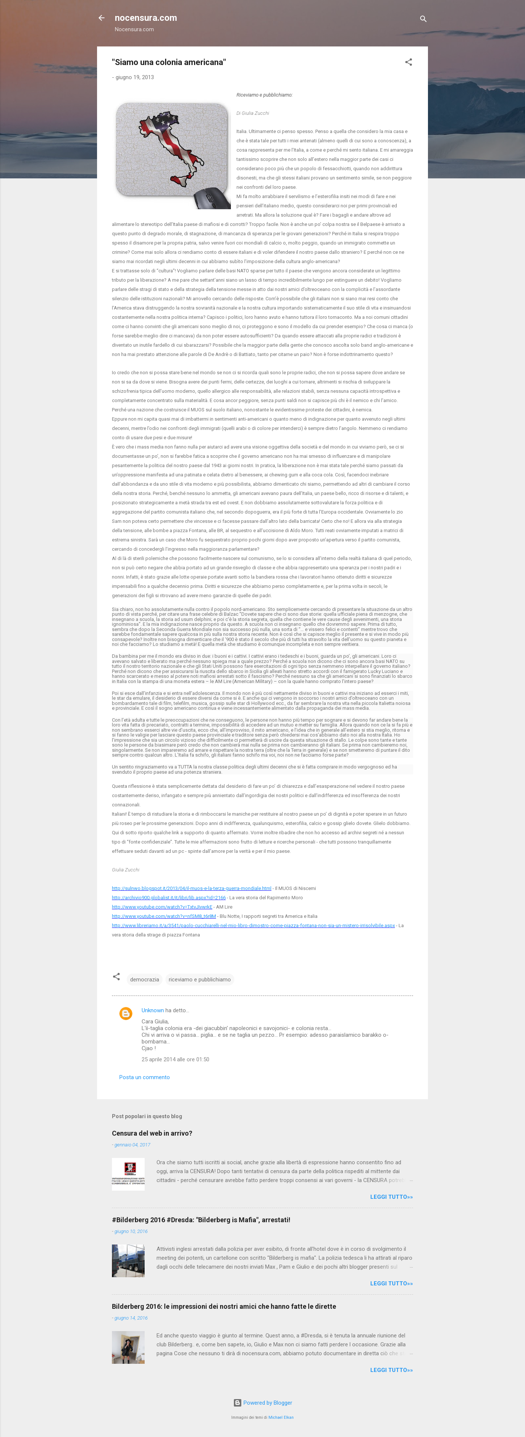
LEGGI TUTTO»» (391, 1197)
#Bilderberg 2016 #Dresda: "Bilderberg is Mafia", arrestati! (201, 1220)
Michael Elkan (281, 1417)
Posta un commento (144, 1077)
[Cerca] (423, 20)
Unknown (153, 1010)
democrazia (144, 979)
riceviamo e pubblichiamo (200, 979)
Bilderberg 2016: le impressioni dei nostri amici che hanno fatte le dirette (224, 1306)
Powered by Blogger (262, 1402)
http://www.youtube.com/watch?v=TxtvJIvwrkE (162, 907)
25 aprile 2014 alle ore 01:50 (175, 1059)
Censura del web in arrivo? (152, 1133)
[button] (408, 63)
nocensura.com (146, 18)
